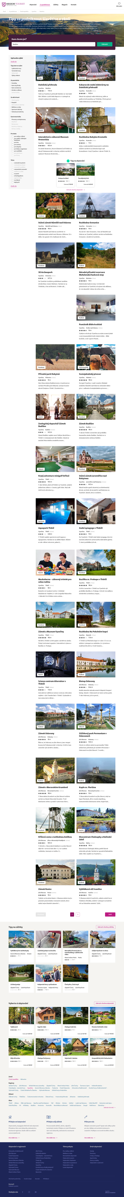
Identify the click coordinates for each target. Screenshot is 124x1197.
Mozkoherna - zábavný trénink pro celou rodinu (54, 580)
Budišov (33, 1105)
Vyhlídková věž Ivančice (90, 889)
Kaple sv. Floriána (87, 787)
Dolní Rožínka (13, 1105)
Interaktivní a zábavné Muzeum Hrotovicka (53, 138)
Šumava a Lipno (85, 1085)
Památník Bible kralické (90, 324)
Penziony (92, 1153)
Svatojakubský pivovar (90, 374)
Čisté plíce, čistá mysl (72, 984)
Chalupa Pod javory (44, 1058)
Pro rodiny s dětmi (68, 1151)
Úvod (4, 11)
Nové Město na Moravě (61, 1105)
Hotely (92, 1151)
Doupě (85, 1105)
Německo (23, 1079)
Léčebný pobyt (15, 984)
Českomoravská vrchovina (35, 1097)
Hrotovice (41, 1105)
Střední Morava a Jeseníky (36, 1085)
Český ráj (55, 1088)
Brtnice (64, 1103)
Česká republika (24, 11)
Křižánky (26, 1105)
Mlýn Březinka (15, 1058)
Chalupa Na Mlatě (63, 178)
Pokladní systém (13, 1186)
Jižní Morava (23, 1085)
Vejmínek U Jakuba (71, 1058)
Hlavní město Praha (63, 1085)
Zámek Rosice (44, 889)
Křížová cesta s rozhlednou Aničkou (55, 837)
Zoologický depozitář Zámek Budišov (52, 424)
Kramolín (49, 1105)
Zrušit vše (14, 61)
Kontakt (73, 5)
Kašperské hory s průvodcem (47, 984)
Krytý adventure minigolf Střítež (53, 476)
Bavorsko (38, 1172)
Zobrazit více (97, 30)
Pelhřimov (93, 1105)
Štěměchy (101, 1105)
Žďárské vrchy (13, 1097)
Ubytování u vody (68, 1165)
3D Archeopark (45, 272)
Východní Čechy (13, 1090)
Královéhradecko (97, 1085)
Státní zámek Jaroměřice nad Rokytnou (93, 477)
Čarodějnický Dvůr (83, 178)
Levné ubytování (68, 1167)
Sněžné (71, 1103)
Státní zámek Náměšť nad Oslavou (54, 222)
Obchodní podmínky (14, 1179)
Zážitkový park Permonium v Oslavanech (93, 734)
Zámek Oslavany (46, 733)
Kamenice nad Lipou (106, 1103)
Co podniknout (45, 5)
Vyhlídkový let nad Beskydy (19, 950)
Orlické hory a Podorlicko (59, 1090)
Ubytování (33, 5)
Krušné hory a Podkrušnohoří (97, 1088)
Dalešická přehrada (47, 85)
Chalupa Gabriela (70, 1027)
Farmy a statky (94, 1160)
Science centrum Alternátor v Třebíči (52, 682)
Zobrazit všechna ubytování (74, 190)
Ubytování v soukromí (96, 1163)
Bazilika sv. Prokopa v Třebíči (93, 579)
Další (110, 914)
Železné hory (49, 1097)
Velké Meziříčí (93, 1103)
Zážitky (55, 5)
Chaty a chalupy (95, 1156)
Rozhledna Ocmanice (89, 222)
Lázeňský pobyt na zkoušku (47, 950)
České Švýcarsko (65, 1088)
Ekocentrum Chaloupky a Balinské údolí (95, 838)
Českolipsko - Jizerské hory (17, 1088)
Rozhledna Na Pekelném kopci (93, 631)
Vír (20, 1105)
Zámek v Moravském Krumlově (53, 787)
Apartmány (93, 1158)
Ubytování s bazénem (69, 1160)
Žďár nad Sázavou (26, 1103)
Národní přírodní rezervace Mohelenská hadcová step (92, 273)
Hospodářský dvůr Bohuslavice (102, 1058)
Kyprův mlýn (42, 1027)
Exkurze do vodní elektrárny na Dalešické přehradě (94, 86)
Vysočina (34, 11)
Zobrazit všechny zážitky (106, 927)
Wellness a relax (67, 1153)
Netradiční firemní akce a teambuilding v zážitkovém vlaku (74, 952)
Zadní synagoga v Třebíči (91, 528)
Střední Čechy (13, 1085)
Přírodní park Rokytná (49, 374)
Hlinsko (58, 1103)
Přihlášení (46, 1179)
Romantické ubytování (69, 1156)
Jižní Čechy (74, 1085)
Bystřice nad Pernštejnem (41, 1103)
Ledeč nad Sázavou (81, 1103)
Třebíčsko (22, 1097)
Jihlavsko (72, 1097)
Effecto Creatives (110, 1192)
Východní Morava (44, 1090)
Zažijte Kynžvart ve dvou (100, 950)
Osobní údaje (28, 1179)
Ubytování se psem (68, 1158)
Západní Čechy (50, 1085)
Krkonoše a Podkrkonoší (79, 1088)
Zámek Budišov (86, 423)
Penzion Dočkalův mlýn (99, 1027)
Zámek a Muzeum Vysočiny (51, 631)
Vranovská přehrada (62, 1097)
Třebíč (10, 1103)
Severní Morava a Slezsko (42, 1088)
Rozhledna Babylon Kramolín (93, 137)
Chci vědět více (13, 1138)
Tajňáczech (14, 1027)
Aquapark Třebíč (46, 528)
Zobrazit (105, 44)
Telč (52, 1103)
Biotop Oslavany (87, 681)
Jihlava (17, 1103)
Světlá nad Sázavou (75, 1105)
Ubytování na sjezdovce (70, 1163)
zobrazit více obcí (109, 1107)
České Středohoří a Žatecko (29, 1090)
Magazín (64, 5)
